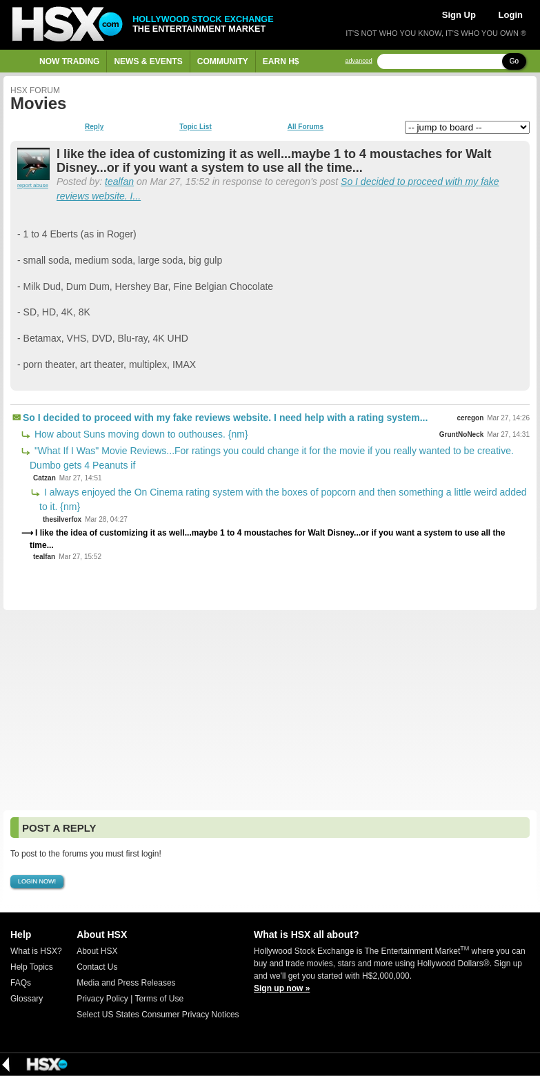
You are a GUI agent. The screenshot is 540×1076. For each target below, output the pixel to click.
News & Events (148, 61)
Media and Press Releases (126, 983)
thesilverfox (62, 519)
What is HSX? (36, 951)
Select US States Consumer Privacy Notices (158, 1014)
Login (511, 15)
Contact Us (97, 967)
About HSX (97, 951)
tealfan (119, 181)
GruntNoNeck (461, 434)
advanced (359, 61)
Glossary (26, 999)
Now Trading (69, 61)
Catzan (44, 478)
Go (514, 61)
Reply (94, 127)
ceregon (470, 418)
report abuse (32, 185)
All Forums (305, 127)
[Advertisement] (270, 710)
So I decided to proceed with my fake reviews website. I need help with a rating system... (225, 417)
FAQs (20, 983)
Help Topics (31, 967)
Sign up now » (282, 988)
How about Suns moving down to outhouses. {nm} (140, 434)
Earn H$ (281, 61)
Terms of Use (158, 999)
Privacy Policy (102, 999)
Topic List (195, 127)
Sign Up (459, 15)
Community (222, 61)
